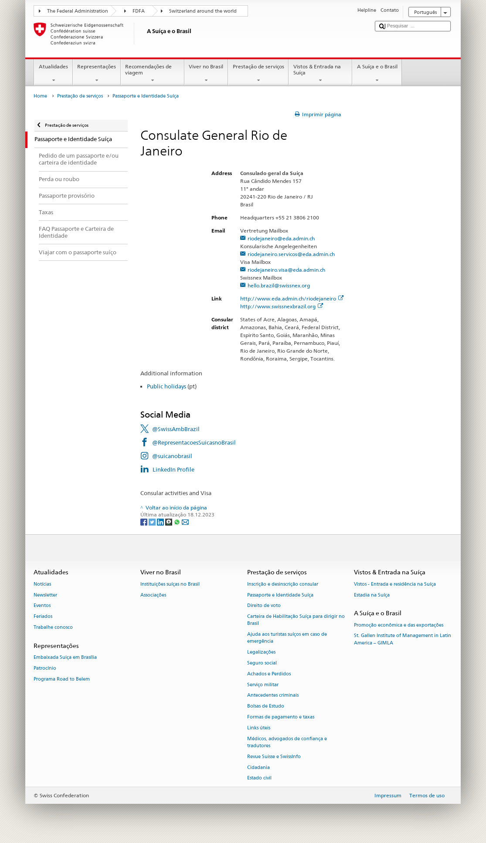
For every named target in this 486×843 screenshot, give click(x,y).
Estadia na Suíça (372, 595)
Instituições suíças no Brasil (170, 584)
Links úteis (258, 728)
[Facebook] (144, 521)
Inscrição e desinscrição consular (282, 584)
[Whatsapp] (177, 521)
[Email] (185, 521)
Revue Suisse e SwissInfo (274, 756)
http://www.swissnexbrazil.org (281, 306)
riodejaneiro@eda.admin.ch (281, 238)
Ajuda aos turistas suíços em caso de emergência (287, 638)
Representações (96, 73)
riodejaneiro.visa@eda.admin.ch (286, 270)
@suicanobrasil (172, 455)
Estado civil (259, 778)
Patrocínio (45, 668)
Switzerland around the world (203, 11)
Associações (153, 595)
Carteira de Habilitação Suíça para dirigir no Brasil (296, 620)
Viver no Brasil (206, 73)
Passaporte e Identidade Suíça (280, 595)
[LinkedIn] (161, 521)
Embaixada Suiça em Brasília (65, 657)
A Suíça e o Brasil (377, 73)
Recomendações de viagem (152, 73)
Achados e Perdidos (269, 674)
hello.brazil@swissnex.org (279, 285)
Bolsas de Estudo (265, 706)
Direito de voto (264, 606)
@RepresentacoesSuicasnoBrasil (194, 442)
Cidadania (258, 767)
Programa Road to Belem (62, 679)
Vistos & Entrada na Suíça (320, 73)
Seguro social (262, 663)
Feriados (43, 617)
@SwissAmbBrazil (176, 428)
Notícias (42, 584)
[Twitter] (153, 521)
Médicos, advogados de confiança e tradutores (287, 742)
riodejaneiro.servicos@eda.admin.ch (291, 254)
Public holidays (166, 386)
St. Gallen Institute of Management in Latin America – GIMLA (402, 639)
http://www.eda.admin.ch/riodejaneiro (291, 298)
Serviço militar (263, 685)
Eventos (42, 606)
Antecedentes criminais (273, 695)
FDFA (139, 11)
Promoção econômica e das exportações (398, 625)
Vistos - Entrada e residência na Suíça (395, 584)
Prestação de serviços (258, 73)
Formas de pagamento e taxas (280, 717)
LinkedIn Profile (173, 469)
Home (40, 96)
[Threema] (169, 521)
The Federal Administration (77, 11)
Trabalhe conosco (53, 627)
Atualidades (53, 73)
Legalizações (261, 652)
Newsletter (45, 595)
